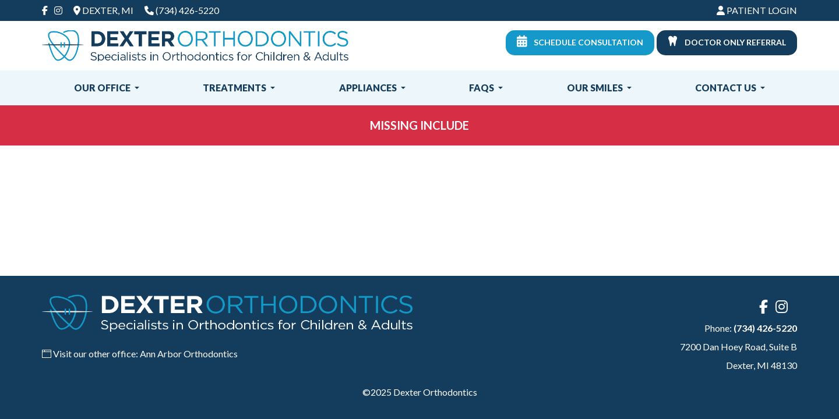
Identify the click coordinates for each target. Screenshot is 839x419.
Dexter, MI (103, 10)
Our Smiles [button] (596, 87)
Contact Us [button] (726, 87)
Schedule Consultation (580, 41)
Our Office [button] (103, 87)
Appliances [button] (369, 87)
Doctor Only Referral (727, 41)
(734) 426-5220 (187, 10)
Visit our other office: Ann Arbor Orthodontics (145, 353)
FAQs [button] (482, 87)
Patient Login (757, 10)
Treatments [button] (235, 87)
